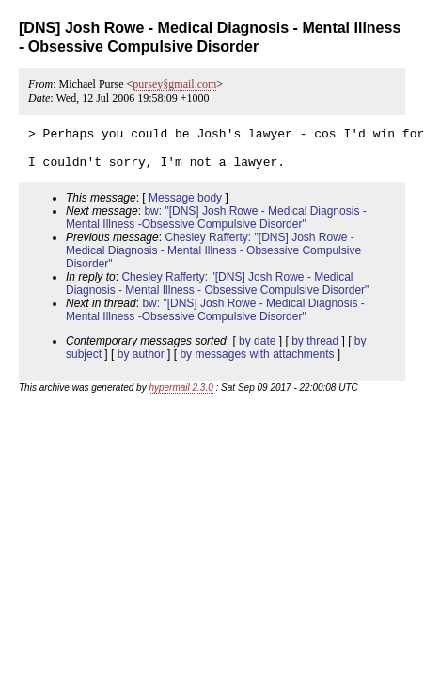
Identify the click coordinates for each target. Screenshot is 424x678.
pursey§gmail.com (174, 83)
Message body (185, 206)
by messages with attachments (257, 362)
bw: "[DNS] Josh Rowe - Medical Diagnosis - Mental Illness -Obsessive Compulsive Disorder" (216, 226)
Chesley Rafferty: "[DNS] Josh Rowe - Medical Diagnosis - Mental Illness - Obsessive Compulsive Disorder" (213, 259)
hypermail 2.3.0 (180, 396)
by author (141, 362)
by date (257, 349)
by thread (314, 349)
